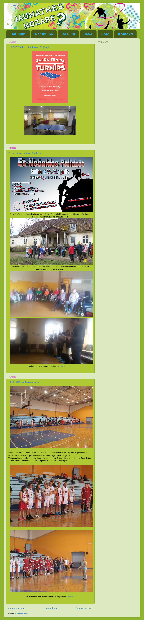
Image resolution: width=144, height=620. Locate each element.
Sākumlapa (51, 608)
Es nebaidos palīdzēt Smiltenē (25, 153)
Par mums (44, 34)
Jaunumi (18, 34)
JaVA (88, 34)
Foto (105, 34)
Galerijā (70, 597)
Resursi (68, 34)
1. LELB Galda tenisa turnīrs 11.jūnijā (28, 47)
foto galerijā (66, 366)
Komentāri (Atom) (21, 613)
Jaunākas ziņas (16, 608)
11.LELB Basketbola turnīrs (23, 382)
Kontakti (125, 34)
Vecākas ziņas (84, 608)
